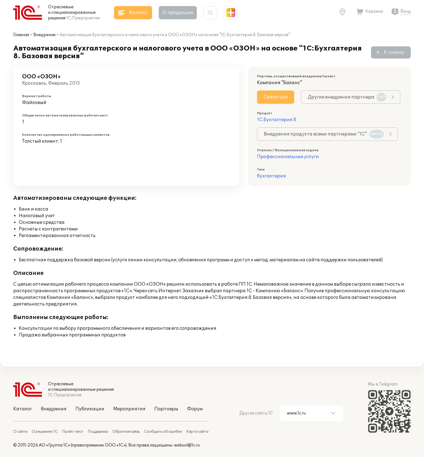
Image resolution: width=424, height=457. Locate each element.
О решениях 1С (45, 431)
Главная (21, 35)
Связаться (276, 97)
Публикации (89, 409)
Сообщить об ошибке (163, 431)
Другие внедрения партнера (347, 97)
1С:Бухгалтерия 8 (276, 120)
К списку (394, 52)
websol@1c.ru (187, 445)
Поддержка (98, 431)
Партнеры (166, 409)
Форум (195, 409)
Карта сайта (197, 431)
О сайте (20, 431)
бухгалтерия (271, 176)
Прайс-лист (72, 431)
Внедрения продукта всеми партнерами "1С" (324, 134)
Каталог (22, 409)
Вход (406, 11)
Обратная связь (126, 431)
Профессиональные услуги (288, 157)
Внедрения (44, 35)
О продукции (177, 12)
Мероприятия (129, 409)
